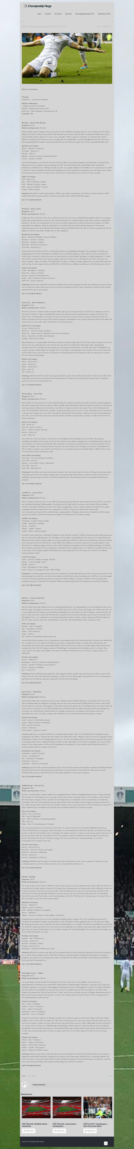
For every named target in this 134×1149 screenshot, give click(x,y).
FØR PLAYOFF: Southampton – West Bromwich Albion (95, 1125)
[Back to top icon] (106, 1143)
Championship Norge (40, 26)
